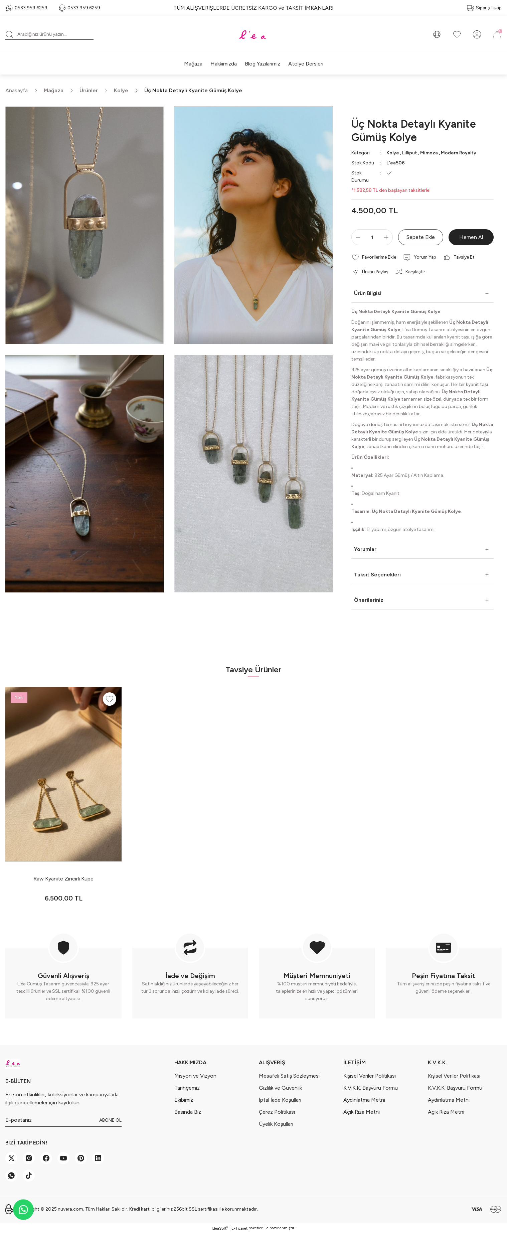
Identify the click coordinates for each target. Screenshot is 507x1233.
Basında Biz (187, 1112)
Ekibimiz (183, 1100)
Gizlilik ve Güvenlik (280, 1088)
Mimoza (429, 153)
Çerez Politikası (277, 1112)
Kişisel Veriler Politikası (369, 1076)
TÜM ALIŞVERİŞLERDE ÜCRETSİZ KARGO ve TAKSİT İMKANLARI (253, 8)
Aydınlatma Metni (364, 1100)
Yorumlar (365, 549)
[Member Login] (477, 34)
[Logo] (253, 34)
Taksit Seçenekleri (377, 574)
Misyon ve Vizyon (195, 1076)
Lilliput (409, 153)
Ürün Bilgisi (367, 293)
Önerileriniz (368, 600)
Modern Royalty (459, 153)
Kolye (392, 153)
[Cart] (497, 34)
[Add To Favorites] (374, 257)
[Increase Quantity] (387, 237)
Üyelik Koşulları (276, 1124)
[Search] (49, 34)
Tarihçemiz (187, 1088)
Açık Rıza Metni (361, 1112)
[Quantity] (372, 237)
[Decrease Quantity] (356, 237)
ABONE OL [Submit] (110, 1120)
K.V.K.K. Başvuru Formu (370, 1088)
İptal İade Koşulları (280, 1100)
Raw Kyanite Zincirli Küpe (63, 878)
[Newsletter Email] (63, 1120)
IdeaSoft (220, 1228)
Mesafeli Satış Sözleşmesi (289, 1076)
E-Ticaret (239, 1228)
